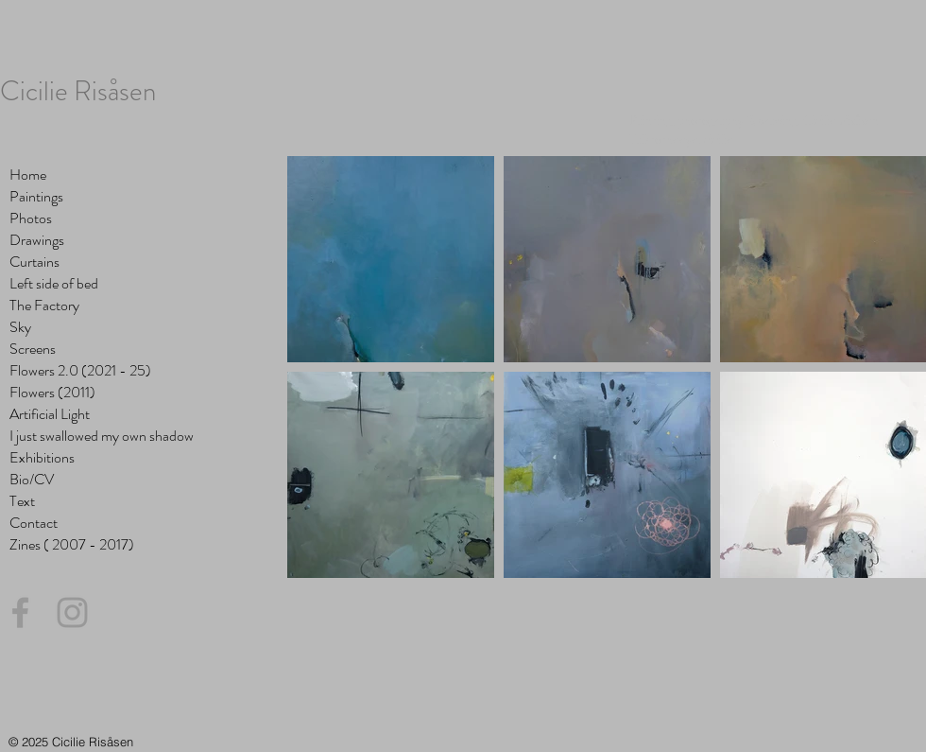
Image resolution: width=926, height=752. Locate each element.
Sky (20, 327)
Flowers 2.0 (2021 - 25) (80, 370)
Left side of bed (53, 283)
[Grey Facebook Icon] (20, 612)
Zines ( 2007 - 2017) (71, 544)
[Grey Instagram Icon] (72, 612)
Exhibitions (42, 457)
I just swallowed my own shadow (101, 435)
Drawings (36, 240)
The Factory (44, 305)
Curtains (34, 261)
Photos (30, 218)
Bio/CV (31, 479)
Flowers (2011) (52, 392)
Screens (32, 348)
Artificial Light (49, 414)
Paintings (36, 196)
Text (22, 501)
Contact (33, 522)
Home (27, 174)
